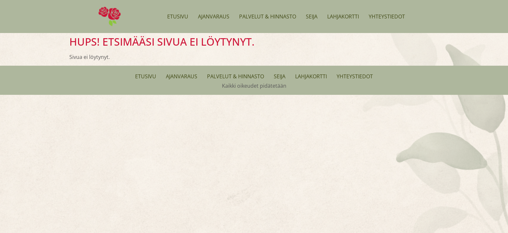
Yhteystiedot (387, 16)
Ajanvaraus (213, 16)
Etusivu (177, 16)
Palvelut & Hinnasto (267, 16)
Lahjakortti (343, 16)
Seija (312, 16)
